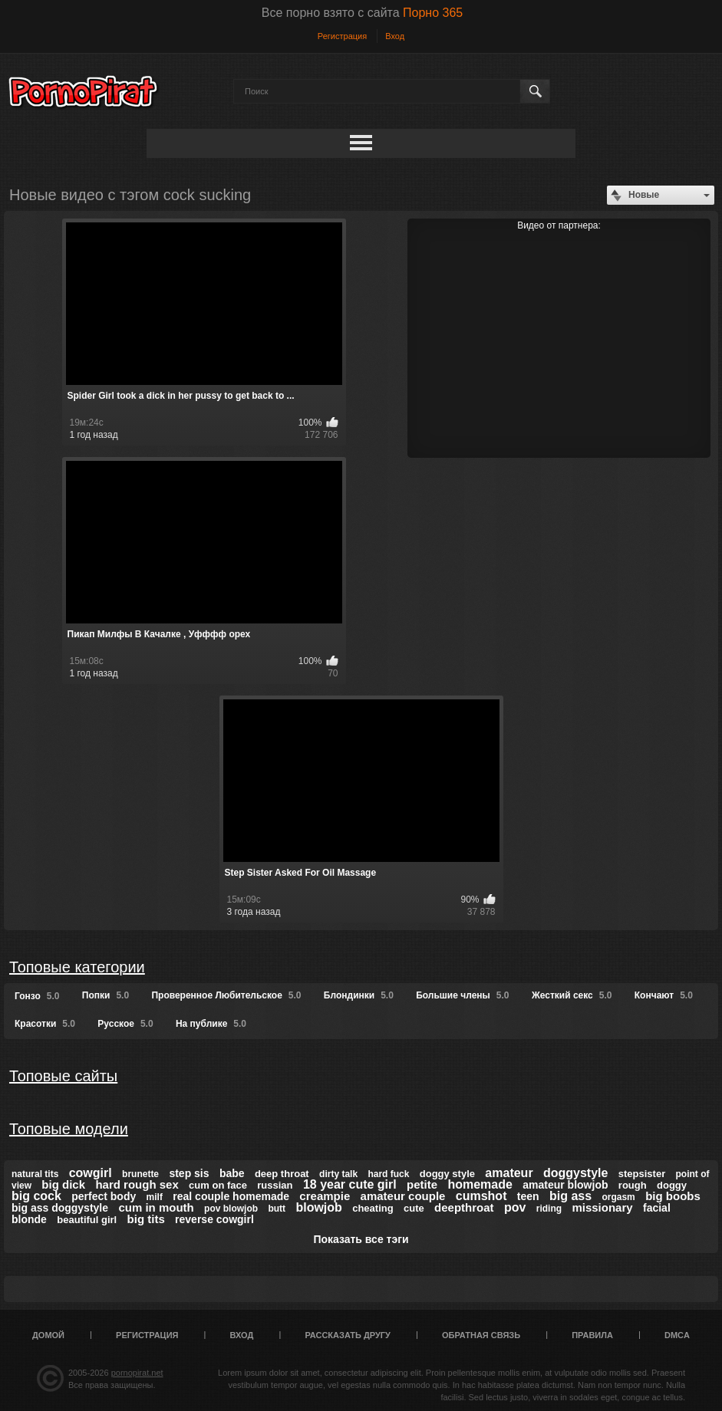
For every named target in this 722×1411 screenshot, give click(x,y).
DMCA (677, 1335)
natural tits (35, 1174)
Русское (125, 1023)
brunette (140, 1174)
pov (515, 1207)
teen (528, 1196)
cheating (372, 1208)
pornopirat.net (137, 1372)
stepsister (641, 1173)
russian (274, 1185)
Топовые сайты (63, 1075)
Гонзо (37, 996)
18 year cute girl (350, 1184)
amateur (508, 1172)
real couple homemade (231, 1196)
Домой (48, 1335)
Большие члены (462, 995)
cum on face (218, 1185)
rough (632, 1185)
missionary (602, 1207)
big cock (36, 1195)
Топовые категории (77, 967)
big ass (570, 1195)
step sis (189, 1173)
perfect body (103, 1196)
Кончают (664, 995)
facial (657, 1208)
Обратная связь (481, 1335)
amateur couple (403, 1195)
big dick (63, 1184)
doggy (672, 1185)
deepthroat (464, 1207)
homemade (479, 1184)
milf (155, 1197)
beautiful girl (87, 1219)
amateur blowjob (565, 1185)
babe (232, 1173)
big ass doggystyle (60, 1208)
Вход (394, 36)
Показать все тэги (360, 1239)
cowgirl (90, 1172)
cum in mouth (155, 1207)
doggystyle (575, 1172)
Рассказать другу (348, 1335)
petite (422, 1184)
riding (549, 1208)
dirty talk (338, 1174)
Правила (592, 1335)
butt (276, 1208)
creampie (324, 1195)
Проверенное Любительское (226, 995)
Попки (105, 995)
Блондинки (359, 995)
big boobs (673, 1195)
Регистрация (342, 36)
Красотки (45, 1023)
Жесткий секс (572, 995)
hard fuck (388, 1174)
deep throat (282, 1173)
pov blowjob (231, 1208)
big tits (146, 1218)
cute (414, 1208)
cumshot (481, 1195)
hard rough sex (136, 1184)
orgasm (618, 1197)
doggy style (447, 1173)
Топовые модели (68, 1128)
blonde (29, 1219)
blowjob (318, 1207)
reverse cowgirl (214, 1219)
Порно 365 (433, 12)
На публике (211, 1023)
